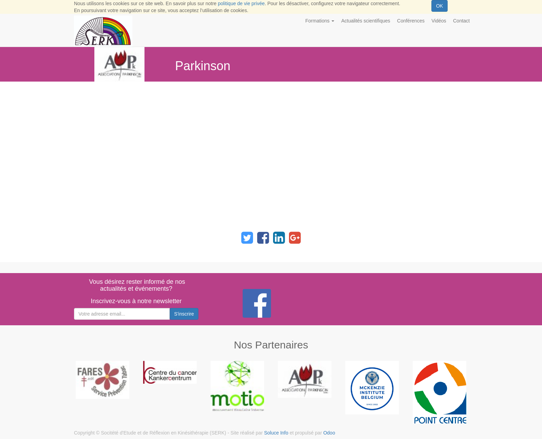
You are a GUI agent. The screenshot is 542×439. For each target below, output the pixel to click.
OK (439, 6)
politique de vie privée (241, 3)
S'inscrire (184, 314)
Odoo (329, 433)
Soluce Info (276, 433)
